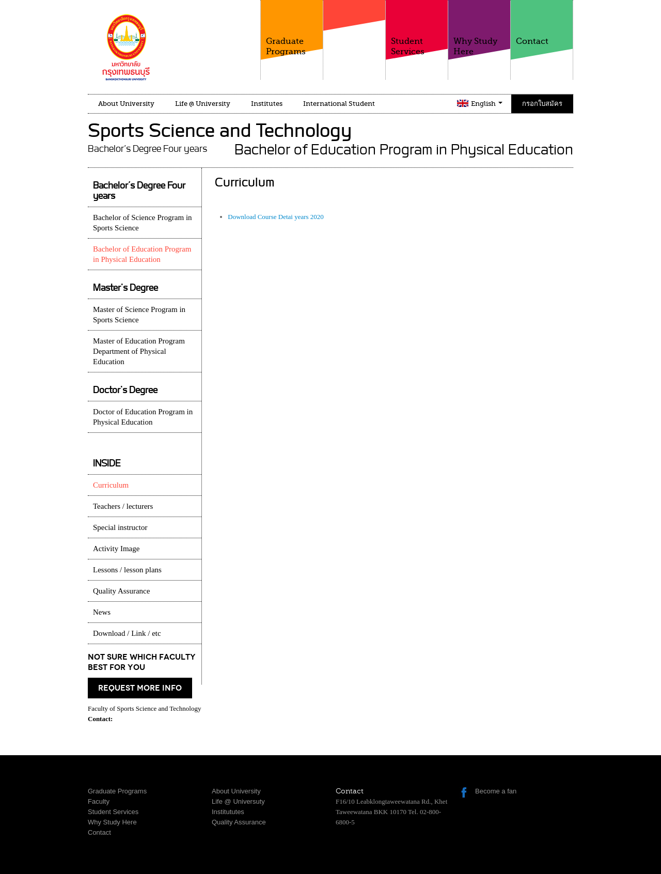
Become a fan (495, 791)
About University (126, 103)
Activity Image (116, 548)
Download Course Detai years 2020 (276, 217)
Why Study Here (479, 28)
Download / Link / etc (127, 633)
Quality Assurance (121, 591)
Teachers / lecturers (123, 506)
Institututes (228, 812)
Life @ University (202, 103)
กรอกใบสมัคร (542, 103)
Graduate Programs (292, 28)
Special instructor (120, 527)
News (102, 612)
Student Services (417, 28)
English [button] (486, 103)
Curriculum (111, 485)
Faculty (354, 35)
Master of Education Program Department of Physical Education (139, 351)
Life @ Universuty (238, 801)
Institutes (266, 103)
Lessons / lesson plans (127, 570)
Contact (542, 23)
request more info (140, 688)
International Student (339, 103)
